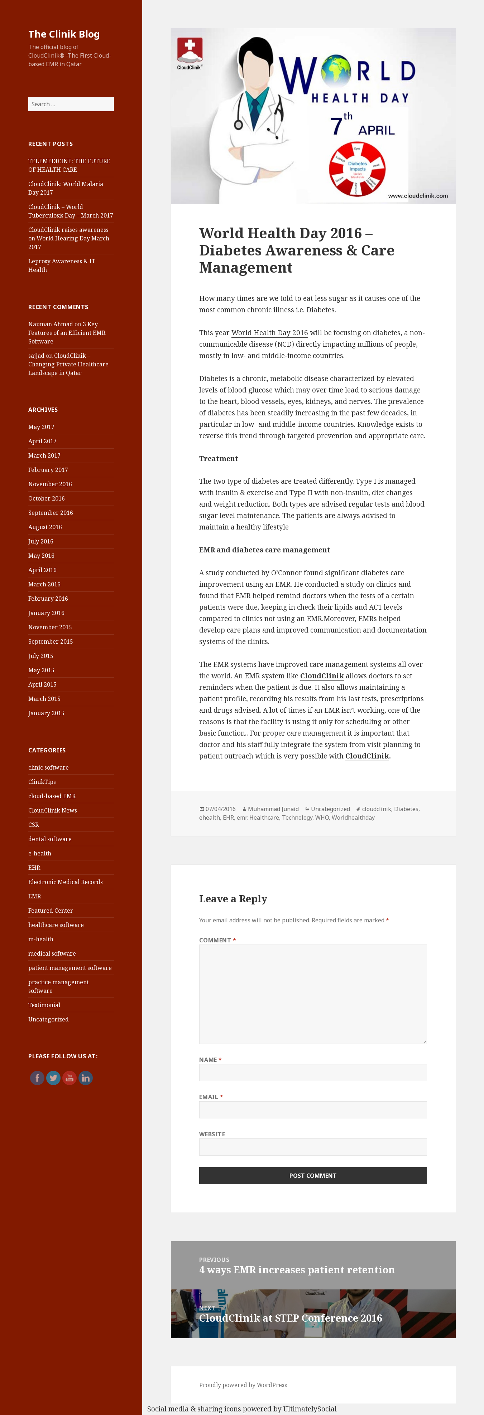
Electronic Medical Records (65, 882)
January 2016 (46, 613)
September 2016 (50, 513)
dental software (50, 839)
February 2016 (48, 598)
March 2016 (44, 584)
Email (211, 1097)
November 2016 (50, 484)
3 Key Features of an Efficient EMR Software (66, 332)
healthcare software (56, 925)
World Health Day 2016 (269, 332)
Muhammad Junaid (273, 809)
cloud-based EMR (52, 796)
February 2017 (48, 470)
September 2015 (50, 641)
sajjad (36, 356)
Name (210, 1060)
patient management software (70, 968)
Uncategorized (48, 1019)
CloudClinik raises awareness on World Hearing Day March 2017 (68, 238)
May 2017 (41, 427)
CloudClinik (367, 756)
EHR (34, 868)
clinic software (48, 767)
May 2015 (41, 670)
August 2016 (45, 527)
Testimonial (44, 1005)
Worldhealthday (353, 817)
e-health (39, 853)
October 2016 (46, 498)
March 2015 (44, 699)
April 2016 (42, 570)
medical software (52, 953)
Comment (217, 940)
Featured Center (50, 910)
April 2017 (42, 441)
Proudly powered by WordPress (243, 1385)
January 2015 (46, 713)
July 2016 (40, 541)
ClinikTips (42, 782)
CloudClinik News (52, 810)
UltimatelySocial (310, 1409)
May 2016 (41, 556)
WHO (322, 817)
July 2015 (40, 656)
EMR (34, 896)
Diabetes (406, 809)
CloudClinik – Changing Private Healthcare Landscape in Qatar (68, 364)
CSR (33, 825)
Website (212, 1134)
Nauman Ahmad (50, 324)
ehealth (209, 817)
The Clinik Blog (64, 33)
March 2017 (44, 455)
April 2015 (42, 684)
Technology (297, 817)
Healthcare (264, 817)
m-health (40, 939)
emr (241, 817)
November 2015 (50, 627)
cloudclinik (376, 809)
